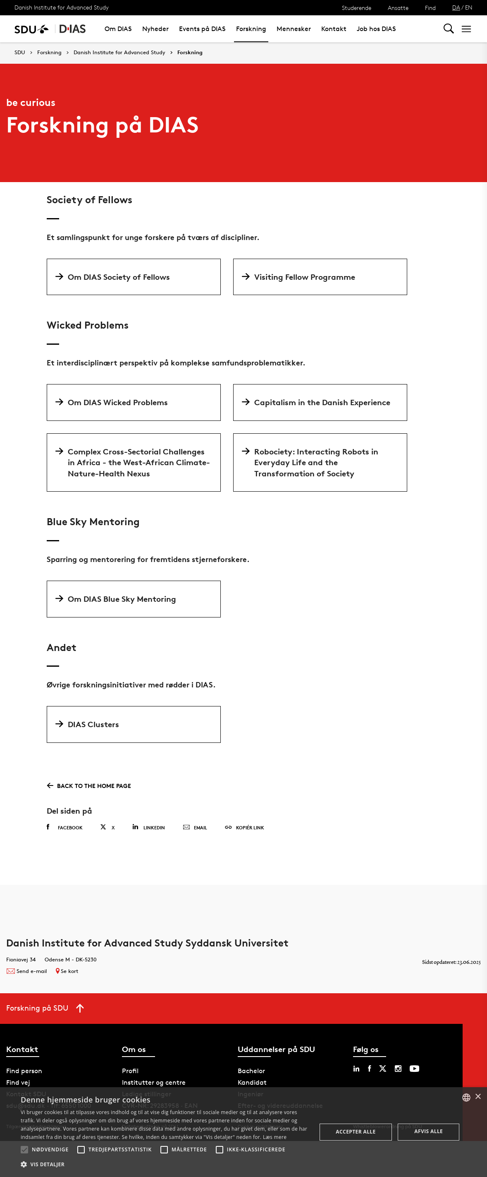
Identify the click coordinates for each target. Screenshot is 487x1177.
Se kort (67, 971)
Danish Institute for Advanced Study (61, 7)
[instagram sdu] (398, 1068)
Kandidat (252, 1082)
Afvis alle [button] (428, 1131)
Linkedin (148, 827)
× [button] (478, 1097)
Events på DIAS (202, 29)
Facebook (65, 827)
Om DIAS (118, 29)
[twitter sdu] (383, 1068)
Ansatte (398, 7)
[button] (24, 1149)
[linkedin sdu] (356, 1068)
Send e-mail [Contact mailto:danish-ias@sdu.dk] (26, 971)
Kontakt (333, 29)
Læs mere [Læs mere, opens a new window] (274, 1137)
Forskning (251, 29)
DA (456, 7)
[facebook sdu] (369, 1068)
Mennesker (294, 29)
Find (430, 7)
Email (195, 827)
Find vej (18, 1082)
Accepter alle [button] (355, 1131)
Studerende (356, 7)
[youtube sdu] (414, 1068)
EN (469, 7)
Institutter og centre (154, 1082)
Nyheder (155, 29)
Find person (24, 1071)
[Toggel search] (449, 29)
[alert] (243, 1132)
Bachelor (251, 1071)
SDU (19, 52)
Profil (130, 1071)
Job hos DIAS (376, 29)
